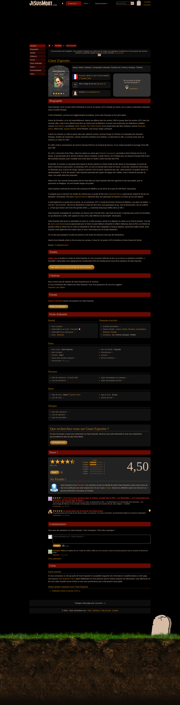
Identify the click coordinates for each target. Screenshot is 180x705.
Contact (115, 611)
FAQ (89, 611)
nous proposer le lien (66, 579)
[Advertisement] (90, 25)
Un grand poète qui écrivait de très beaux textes (83, 511)
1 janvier (83, 78)
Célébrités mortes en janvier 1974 (65, 591)
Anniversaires (101, 3)
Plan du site (105, 611)
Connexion (147, 5)
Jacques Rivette (70, 129)
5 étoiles (85, 462)
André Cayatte (80, 126)
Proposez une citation (56, 287)
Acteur (118, 329)
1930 (99, 76)
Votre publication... (55, 559)
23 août (94, 76)
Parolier (114, 332)
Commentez (57, 506)
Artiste (124, 329)
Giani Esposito (71, 46)
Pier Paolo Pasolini (94, 126)
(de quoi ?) (101, 84)
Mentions (96, 611)
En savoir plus (119, 53)
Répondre (56, 555)
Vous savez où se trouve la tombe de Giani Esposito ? (71, 267)
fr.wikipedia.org (61, 245)
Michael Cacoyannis (107, 153)
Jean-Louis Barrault (58, 224)
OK (99, 55)
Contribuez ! (133, 89)
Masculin (60, 335)
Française (74, 329)
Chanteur (131, 329)
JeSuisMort (40, 3)
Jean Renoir (59, 126)
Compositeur (141, 329)
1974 (89, 78)
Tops (86, 3)
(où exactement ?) (92, 92)
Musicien (106, 332)
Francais (82, 76)
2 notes (94, 460)
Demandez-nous (58, 443)
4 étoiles (85, 464)
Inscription (147, 2)
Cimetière (72, 3)
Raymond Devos (115, 194)
